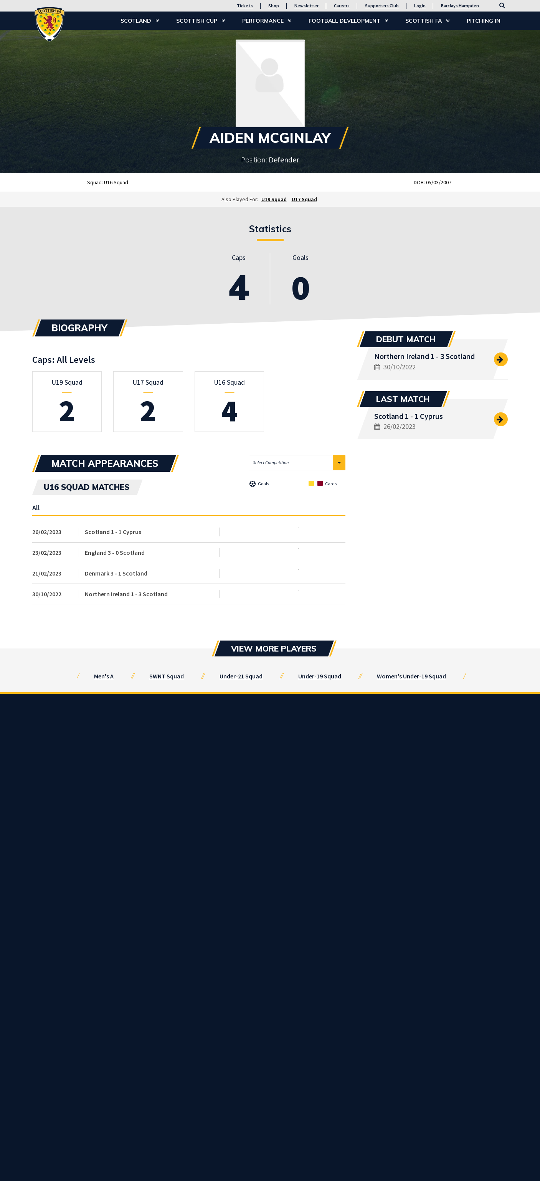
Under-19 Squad (319, 676)
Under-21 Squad (241, 676)
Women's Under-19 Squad (411, 676)
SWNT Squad (166, 676)
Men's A (104, 676)
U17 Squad (304, 199)
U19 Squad (274, 199)
